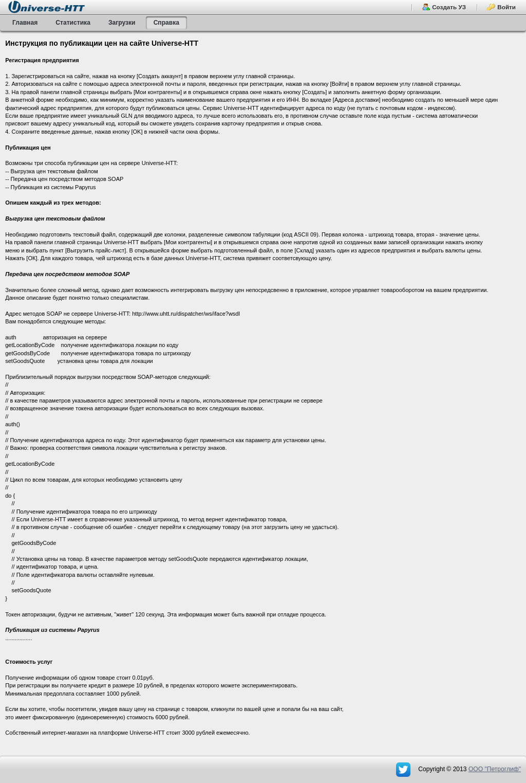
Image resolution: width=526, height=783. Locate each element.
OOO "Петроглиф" (494, 769)
